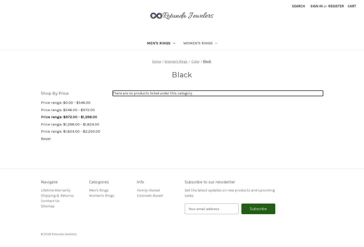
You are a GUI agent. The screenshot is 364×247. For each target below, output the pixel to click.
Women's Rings (200, 43)
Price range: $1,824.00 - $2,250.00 (70, 131)
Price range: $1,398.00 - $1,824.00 (70, 124)
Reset (46, 138)
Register (336, 6)
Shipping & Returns (57, 195)
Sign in (316, 6)
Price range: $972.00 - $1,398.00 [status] (69, 117)
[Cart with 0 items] (352, 6)
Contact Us (50, 201)
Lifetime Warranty (56, 190)
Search (298, 6)
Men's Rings (161, 43)
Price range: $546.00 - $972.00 (68, 110)
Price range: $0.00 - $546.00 (65, 102)
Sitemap (48, 206)
